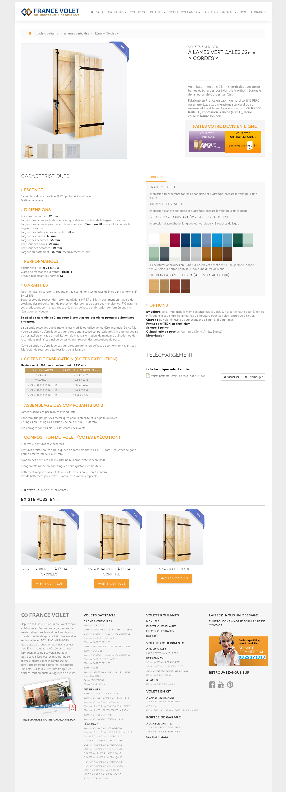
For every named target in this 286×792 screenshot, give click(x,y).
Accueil (30, 33)
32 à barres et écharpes (100, 659)
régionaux (91, 724)
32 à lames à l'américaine (101, 693)
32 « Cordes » (94, 650)
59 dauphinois (94, 684)
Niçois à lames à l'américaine (102, 770)
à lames (152, 680)
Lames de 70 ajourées (162, 653)
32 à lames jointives (98, 714)
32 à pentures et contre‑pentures (107, 672)
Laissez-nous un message (233, 615)
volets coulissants (165, 643)
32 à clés (91, 667)
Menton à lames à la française (103, 766)
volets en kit (158, 691)
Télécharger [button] (253, 377)
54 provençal (94, 680)
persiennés (92, 689)
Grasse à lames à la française (103, 757)
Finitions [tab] (156, 177)
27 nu (151, 705)
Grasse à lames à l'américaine (103, 753)
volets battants (100, 615)
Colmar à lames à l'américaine (103, 745)
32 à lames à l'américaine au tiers (106, 697)
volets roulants (162, 615)
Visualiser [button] (231, 377)
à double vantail (159, 723)
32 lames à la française (163, 662)
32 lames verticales (160, 684)
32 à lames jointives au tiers (103, 719)
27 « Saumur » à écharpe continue (107, 634)
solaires (152, 636)
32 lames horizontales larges (167, 671)
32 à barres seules (97, 663)
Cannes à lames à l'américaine (103, 736)
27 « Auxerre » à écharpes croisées (108, 629)
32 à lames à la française (101, 702)
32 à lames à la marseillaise (103, 728)
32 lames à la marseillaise (164, 666)
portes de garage (163, 717)
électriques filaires (161, 626)
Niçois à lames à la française (102, 774)
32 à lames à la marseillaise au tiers (108, 732)
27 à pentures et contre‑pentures (107, 646)
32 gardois (92, 676)
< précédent (30, 490)
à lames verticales (98, 621)
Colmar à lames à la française (103, 749)
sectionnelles (157, 736)
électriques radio (160, 631)
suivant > (62, 490)
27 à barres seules (97, 642)
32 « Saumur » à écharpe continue (107, 655)
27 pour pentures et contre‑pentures (172, 710)
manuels (152, 621)
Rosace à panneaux (96, 778)
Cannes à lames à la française (103, 740)
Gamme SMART (156, 649)
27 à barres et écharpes (100, 638)
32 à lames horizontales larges (106, 710)
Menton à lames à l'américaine (103, 761)
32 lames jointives (159, 675)
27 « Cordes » (174, 569)
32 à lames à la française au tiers (107, 706)
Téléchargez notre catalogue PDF (49, 698)
